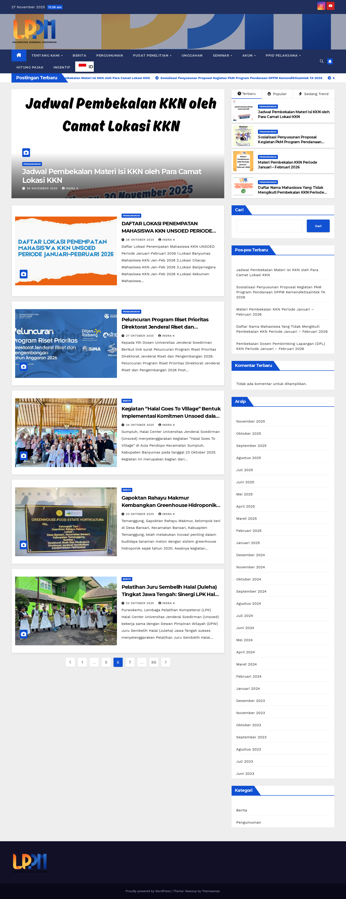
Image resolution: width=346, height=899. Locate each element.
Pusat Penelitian (151, 55)
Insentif (61, 67)
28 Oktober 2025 (140, 239)
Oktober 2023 (248, 725)
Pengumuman (109, 55)
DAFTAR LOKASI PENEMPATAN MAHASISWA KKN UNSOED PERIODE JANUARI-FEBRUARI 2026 (167, 230)
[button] (322, 61)
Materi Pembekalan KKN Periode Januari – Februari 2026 (287, 164)
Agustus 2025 (248, 458)
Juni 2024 (245, 628)
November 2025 (250, 421)
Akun (248, 55)
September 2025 (251, 445)
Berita (79, 55)
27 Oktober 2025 (140, 335)
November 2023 (250, 713)
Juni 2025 (245, 482)
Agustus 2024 (248, 603)
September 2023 (251, 737)
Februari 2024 (248, 676)
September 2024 (251, 591)
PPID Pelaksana (282, 55)
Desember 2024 (250, 555)
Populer (277, 94)
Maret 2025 (246, 518)
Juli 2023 (244, 761)
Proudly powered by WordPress (149, 891)
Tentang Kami (46, 55)
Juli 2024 (244, 615)
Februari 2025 (248, 530)
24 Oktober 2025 (140, 424)
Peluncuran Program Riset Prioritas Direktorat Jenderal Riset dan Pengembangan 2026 (165, 326)
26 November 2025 (43, 188)
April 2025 (245, 506)
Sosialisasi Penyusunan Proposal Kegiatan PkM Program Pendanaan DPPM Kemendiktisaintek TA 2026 (289, 142)
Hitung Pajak (30, 67)
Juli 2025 (244, 470)
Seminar (221, 55)
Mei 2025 (244, 494)
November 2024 (250, 567)
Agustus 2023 (248, 749)
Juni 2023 (245, 773)
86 (153, 662)
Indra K (70, 188)
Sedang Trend (313, 94)
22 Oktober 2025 (140, 603)
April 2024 (245, 652)
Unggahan (192, 55)
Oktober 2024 (248, 579)
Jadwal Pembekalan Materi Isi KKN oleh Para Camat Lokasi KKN (111, 176)
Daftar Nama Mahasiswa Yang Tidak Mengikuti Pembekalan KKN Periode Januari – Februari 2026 (291, 192)
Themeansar (211, 891)
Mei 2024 (244, 640)
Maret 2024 (246, 664)
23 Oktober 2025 (140, 514)
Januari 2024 (248, 688)
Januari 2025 (248, 543)
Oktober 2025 (248, 433)
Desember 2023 (250, 700)
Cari (239, 209)
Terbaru (247, 93)
